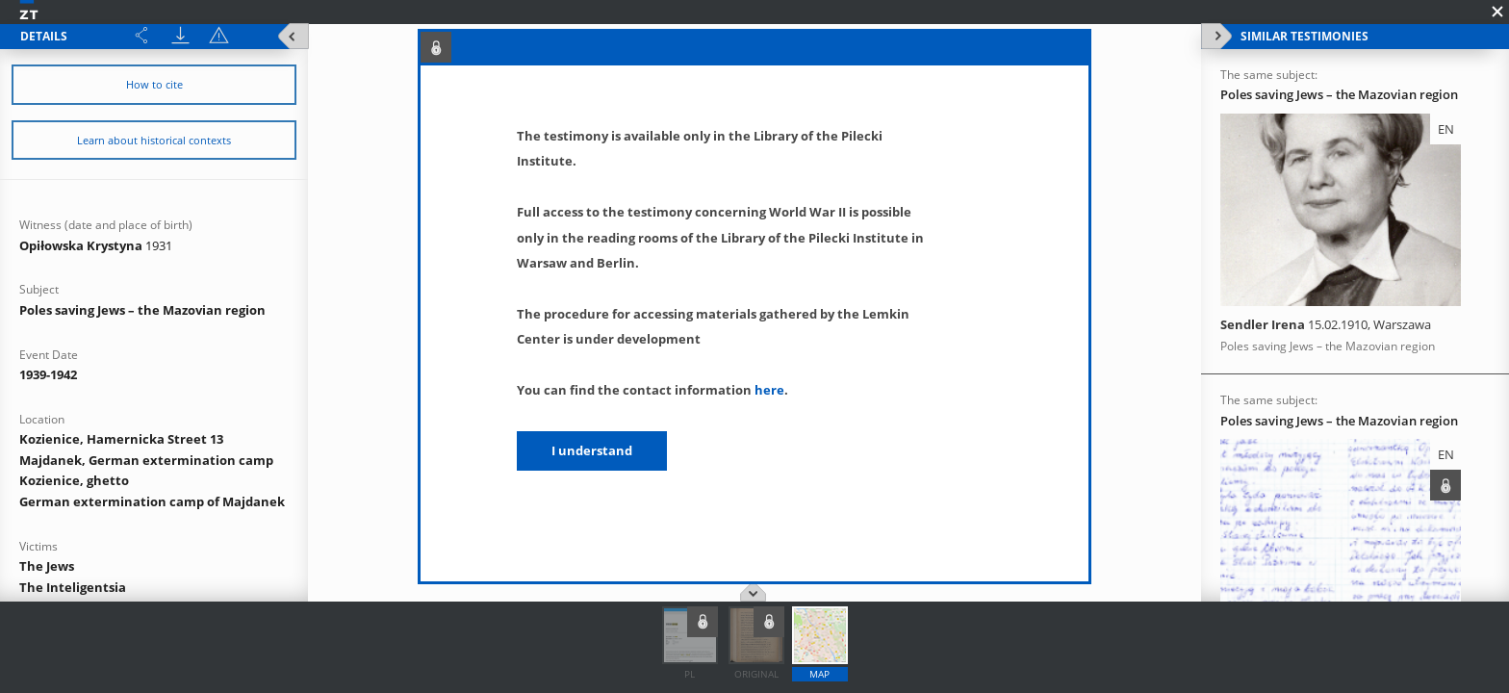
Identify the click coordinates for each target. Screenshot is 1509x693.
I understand (591, 450)
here (769, 389)
